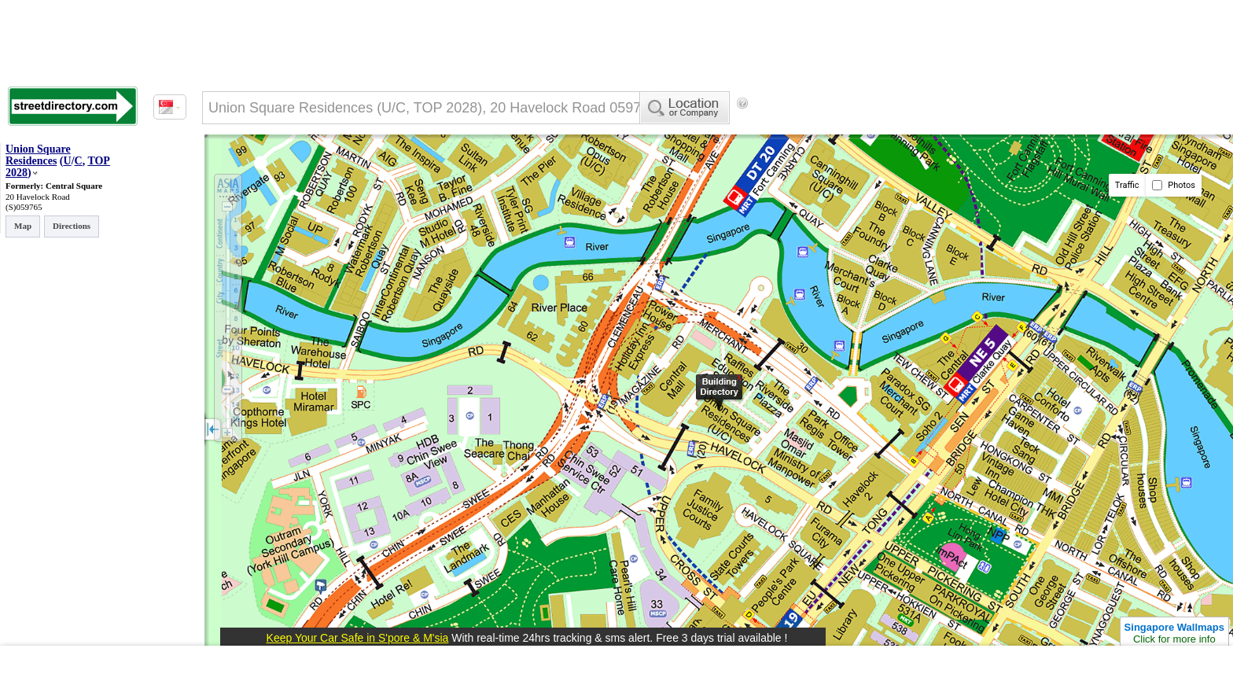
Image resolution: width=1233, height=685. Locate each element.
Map (22, 225)
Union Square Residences (38, 155)
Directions (71, 225)
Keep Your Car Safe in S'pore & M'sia (358, 638)
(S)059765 (24, 207)
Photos (1173, 185)
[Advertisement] (881, 129)
